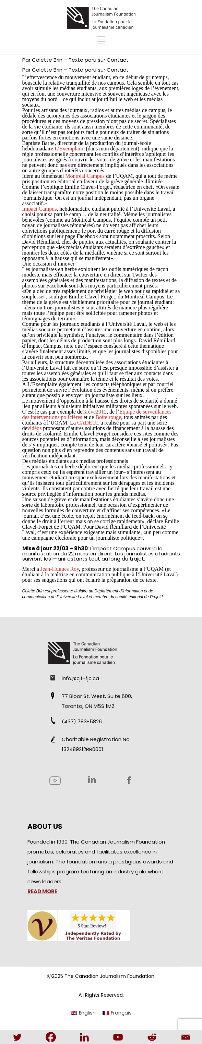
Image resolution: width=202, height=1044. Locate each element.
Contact (118, 59)
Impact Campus (114, 548)
